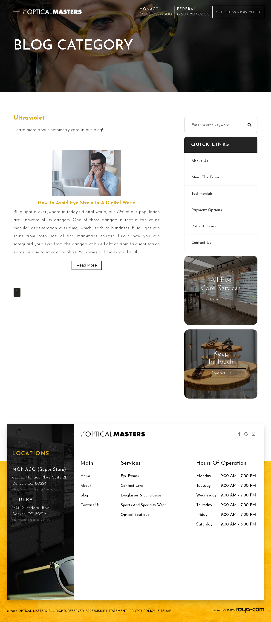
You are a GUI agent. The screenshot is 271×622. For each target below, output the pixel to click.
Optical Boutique (136, 515)
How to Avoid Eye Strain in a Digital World (86, 203)
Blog (85, 495)
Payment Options (207, 210)
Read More (87, 265)
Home (86, 476)
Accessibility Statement (106, 611)
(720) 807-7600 (193, 14)
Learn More (221, 299)
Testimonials (202, 194)
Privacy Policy (142, 611)
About (86, 486)
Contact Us (201, 243)
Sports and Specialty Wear (145, 505)
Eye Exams (131, 476)
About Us (199, 161)
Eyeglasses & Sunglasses (143, 495)
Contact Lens (133, 486)
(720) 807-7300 (155, 14)
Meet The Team (205, 177)
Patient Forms (203, 226)
